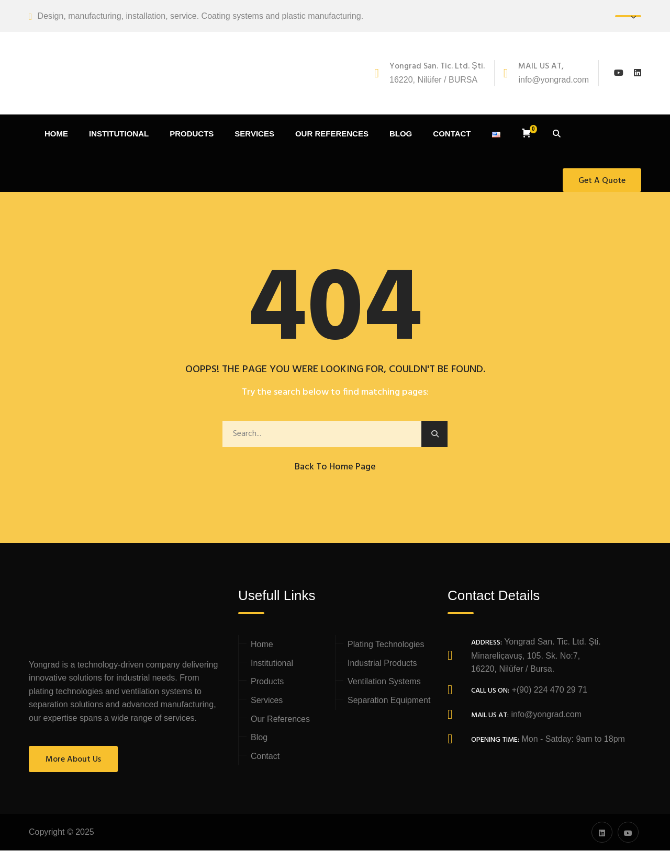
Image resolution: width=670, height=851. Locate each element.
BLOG (400, 134)
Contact (265, 756)
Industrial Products (382, 663)
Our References (280, 719)
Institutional (272, 663)
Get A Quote (602, 181)
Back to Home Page (335, 467)
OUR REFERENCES (331, 134)
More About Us (73, 760)
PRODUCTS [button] (192, 134)
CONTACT (452, 134)
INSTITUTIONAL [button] (119, 134)
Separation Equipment (389, 701)
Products (267, 682)
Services (267, 701)
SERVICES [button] (254, 134)
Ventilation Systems (384, 682)
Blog (259, 738)
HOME (56, 134)
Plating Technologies (386, 645)
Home (262, 645)
